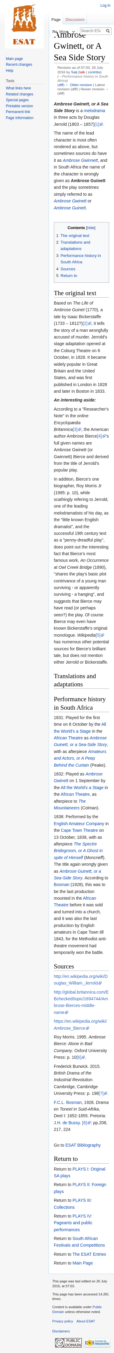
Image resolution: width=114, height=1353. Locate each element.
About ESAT (86, 1321)
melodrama (94, 110)
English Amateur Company (79, 823)
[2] (85, 323)
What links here (18, 88)
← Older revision (78, 85)
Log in (105, 5)
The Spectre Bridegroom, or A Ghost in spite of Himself (78, 850)
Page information (19, 118)
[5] (98, 635)
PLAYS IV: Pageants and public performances (73, 1223)
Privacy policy (62, 1321)
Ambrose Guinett (70, 207)
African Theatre (68, 737)
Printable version (19, 106)
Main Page (82, 1263)
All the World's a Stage (82, 787)
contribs (94, 72)
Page (55, 19)
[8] (84, 1122)
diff (61, 85)
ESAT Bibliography (83, 1145)
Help (9, 70)
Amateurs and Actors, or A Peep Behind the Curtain (80, 758)
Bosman (61, 884)
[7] (101, 1093)
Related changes (19, 94)
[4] (99, 436)
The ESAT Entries (89, 1254)
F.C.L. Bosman (68, 1102)
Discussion (75, 19)
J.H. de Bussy (67, 1122)
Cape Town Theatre (79, 830)
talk (82, 72)
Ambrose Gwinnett (80, 160)
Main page (14, 59)
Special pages (17, 100)
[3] (75, 429)
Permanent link (18, 112)
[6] (79, 1057)
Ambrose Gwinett (70, 200)
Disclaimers (61, 1331)
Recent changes (19, 64)
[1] (97, 124)
